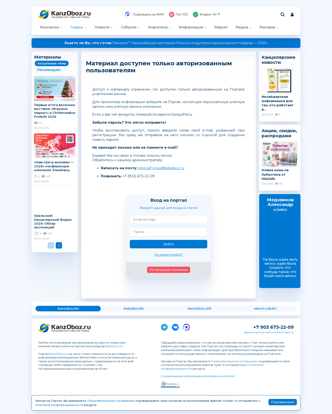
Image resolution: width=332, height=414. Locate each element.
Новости (102, 27)
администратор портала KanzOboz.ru (269, 332)
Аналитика (157, 27)
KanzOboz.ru (114, 346)
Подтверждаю (282, 402)
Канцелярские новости (278, 60)
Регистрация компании (168, 270)
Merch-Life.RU (265, 308)
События (129, 27)
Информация (191, 27)
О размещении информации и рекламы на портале (198, 376)
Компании (49, 27)
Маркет (221, 27)
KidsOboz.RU (134, 308)
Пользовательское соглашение (234, 361)
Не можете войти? (168, 255)
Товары (76, 27)
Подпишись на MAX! (144, 14)
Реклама (267, 27)
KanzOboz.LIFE (199, 308)
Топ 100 (178, 14)
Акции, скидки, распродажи (279, 133)
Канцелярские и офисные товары (70, 17)
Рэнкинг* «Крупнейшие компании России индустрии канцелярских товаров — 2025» (166, 43)
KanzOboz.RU (68, 308)
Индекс (206, 14)
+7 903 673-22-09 (273, 327)
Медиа (242, 27)
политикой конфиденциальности (59, 405)
